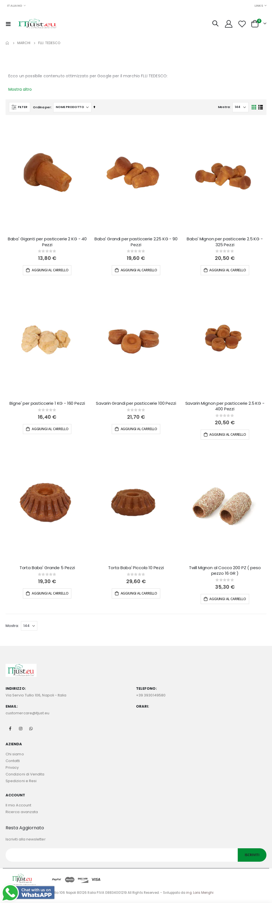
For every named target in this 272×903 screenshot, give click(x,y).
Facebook (10, 728)
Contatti (13, 760)
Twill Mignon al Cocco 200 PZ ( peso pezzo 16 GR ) (225, 570)
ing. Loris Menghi (199, 892)
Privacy (12, 767)
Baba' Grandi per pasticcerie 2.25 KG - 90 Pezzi (136, 241)
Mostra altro (20, 89)
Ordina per (41, 107)
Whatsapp (31, 728)
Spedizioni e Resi (21, 781)
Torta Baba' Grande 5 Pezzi (47, 568)
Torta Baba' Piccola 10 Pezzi (136, 568)
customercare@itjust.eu (27, 713)
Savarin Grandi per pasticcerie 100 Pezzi (136, 403)
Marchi (23, 43)
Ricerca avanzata (22, 812)
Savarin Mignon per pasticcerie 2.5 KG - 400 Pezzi (224, 406)
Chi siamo (15, 754)
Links (258, 5)
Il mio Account (18, 805)
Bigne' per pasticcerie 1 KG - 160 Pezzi (47, 403)
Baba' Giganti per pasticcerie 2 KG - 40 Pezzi (47, 241)
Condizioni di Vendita (25, 774)
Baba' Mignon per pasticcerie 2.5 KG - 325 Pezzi (225, 241)
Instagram (20, 728)
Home (7, 43)
